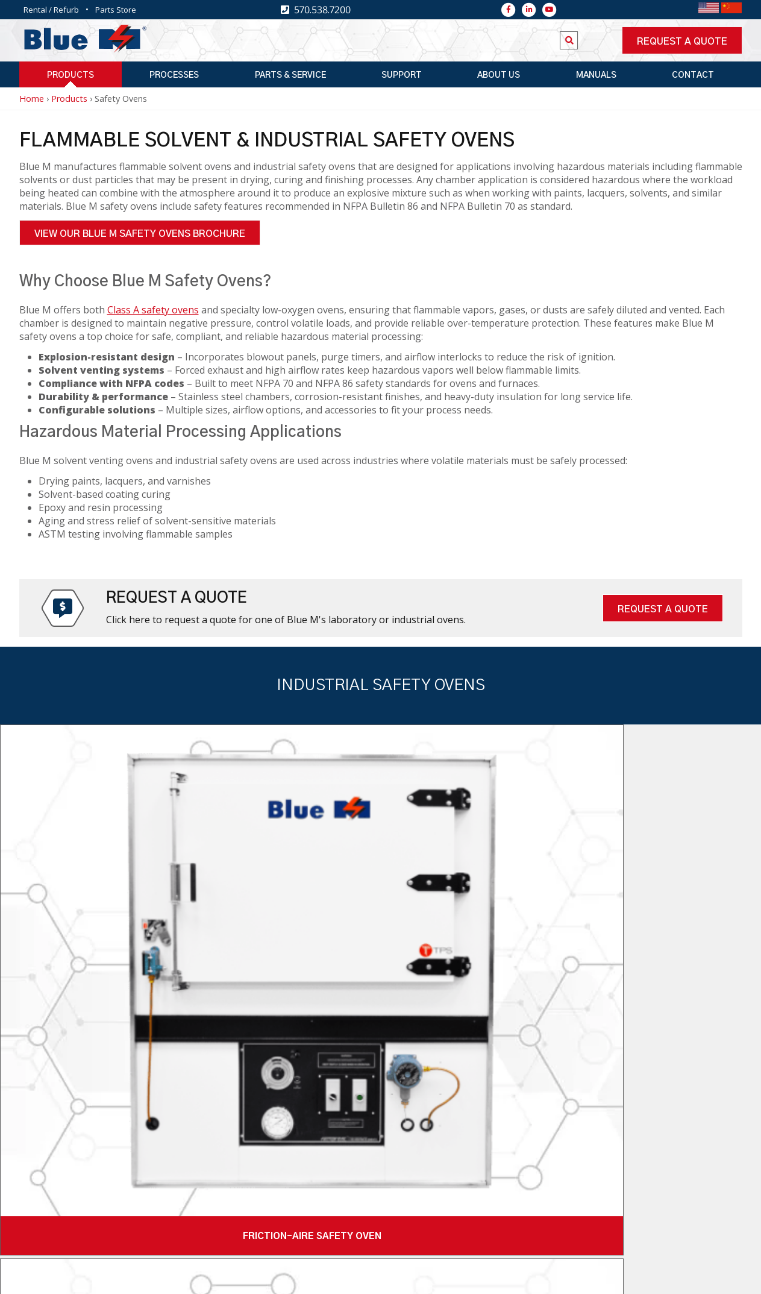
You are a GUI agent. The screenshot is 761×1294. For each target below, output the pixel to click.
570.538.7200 (135, 1166)
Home (31, 98)
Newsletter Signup (317, 1177)
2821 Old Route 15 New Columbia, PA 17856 (159, 1203)
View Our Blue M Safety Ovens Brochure (139, 234)
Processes (174, 75)
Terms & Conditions (686, 1278)
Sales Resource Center (443, 1278)
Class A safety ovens (153, 309)
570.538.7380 (135, 1182)
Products (70, 75)
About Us (498, 75)
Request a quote (682, 41)
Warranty (530, 1278)
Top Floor (267, 1278)
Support (401, 75)
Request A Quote (663, 609)
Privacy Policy (596, 1278)
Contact (693, 75)
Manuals (596, 75)
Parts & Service (290, 75)
